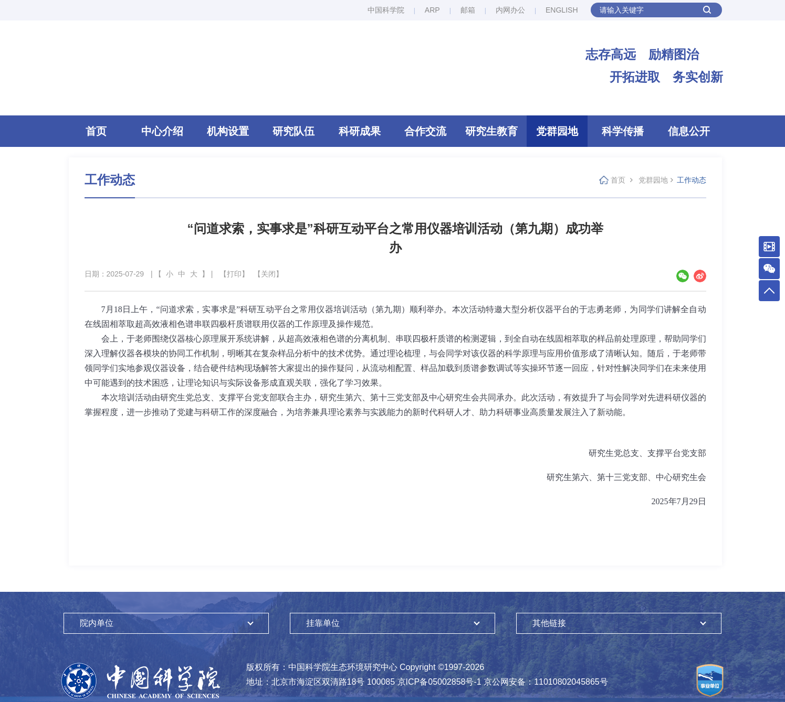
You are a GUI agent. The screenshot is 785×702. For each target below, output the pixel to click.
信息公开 (689, 131)
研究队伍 (294, 131)
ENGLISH (562, 10)
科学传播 (623, 131)
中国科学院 (386, 10)
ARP (432, 10)
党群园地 (557, 131)
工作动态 (691, 180)
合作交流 (425, 131)
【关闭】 (268, 274)
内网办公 (510, 10)
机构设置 (228, 131)
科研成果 (360, 131)
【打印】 (234, 274)
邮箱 (467, 10)
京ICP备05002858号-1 (439, 681)
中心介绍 (162, 131)
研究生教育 (491, 131)
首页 (96, 131)
